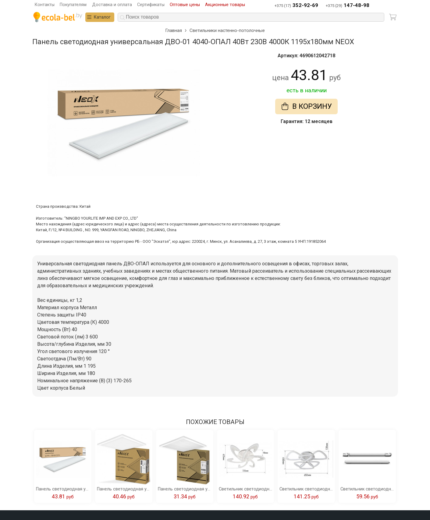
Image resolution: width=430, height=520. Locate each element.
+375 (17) (296, 5)
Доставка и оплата (112, 4)
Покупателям (73, 4)
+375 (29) (347, 5)
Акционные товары (225, 4)
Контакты (45, 4)
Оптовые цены (185, 4)
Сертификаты (151, 4)
